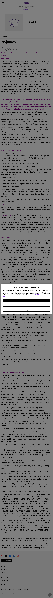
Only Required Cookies (26, 305)
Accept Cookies (26, 301)
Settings (26, 310)
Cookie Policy (38, 294)
